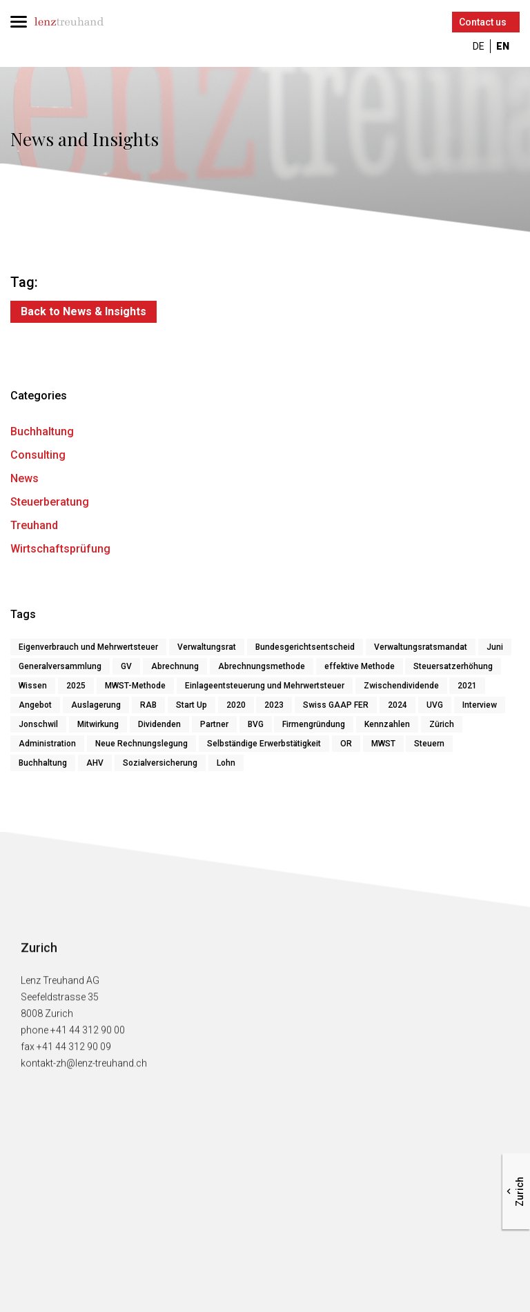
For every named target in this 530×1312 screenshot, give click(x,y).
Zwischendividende (401, 685)
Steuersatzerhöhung (453, 666)
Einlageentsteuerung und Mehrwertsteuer (264, 685)
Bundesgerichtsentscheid (305, 647)
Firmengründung (313, 724)
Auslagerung (96, 705)
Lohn (226, 763)
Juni (495, 647)
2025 (76, 685)
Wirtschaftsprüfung (60, 548)
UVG (434, 705)
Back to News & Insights (83, 311)
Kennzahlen (387, 724)
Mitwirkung (98, 724)
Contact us (483, 22)
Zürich (441, 724)
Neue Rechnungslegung (141, 743)
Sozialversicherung (160, 763)
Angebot (35, 705)
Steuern (429, 743)
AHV (95, 763)
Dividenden (159, 724)
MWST (383, 743)
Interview (479, 705)
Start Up (191, 705)
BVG (256, 724)
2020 (236, 705)
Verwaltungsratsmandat (420, 647)
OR (346, 743)
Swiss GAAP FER (336, 705)
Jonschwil (38, 724)
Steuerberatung (49, 501)
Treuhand (34, 525)
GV (126, 666)
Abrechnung (175, 666)
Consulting (38, 454)
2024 (397, 705)
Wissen (33, 685)
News (24, 478)
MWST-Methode (135, 685)
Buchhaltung (42, 431)
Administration (47, 743)
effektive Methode (359, 666)
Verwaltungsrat (206, 647)
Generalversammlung (60, 666)
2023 (274, 705)
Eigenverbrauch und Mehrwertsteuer (88, 647)
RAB (148, 705)
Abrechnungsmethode (261, 666)
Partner (214, 724)
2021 (467, 685)
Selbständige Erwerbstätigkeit (264, 743)
